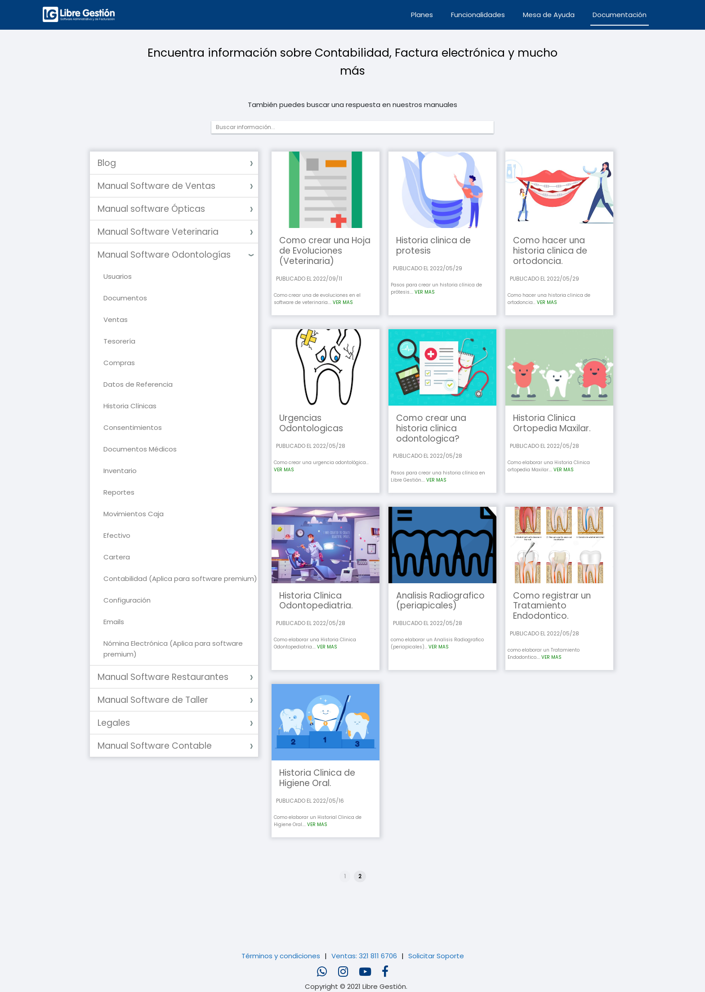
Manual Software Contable (155, 746)
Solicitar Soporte (436, 955)
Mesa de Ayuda (549, 14)
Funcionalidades (478, 14)
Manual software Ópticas (151, 209)
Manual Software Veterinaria (158, 232)
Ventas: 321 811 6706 (364, 955)
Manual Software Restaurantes (163, 677)
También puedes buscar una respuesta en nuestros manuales (352, 104)
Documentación (620, 14)
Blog (107, 163)
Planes (422, 14)
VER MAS (343, 302)
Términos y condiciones (280, 955)
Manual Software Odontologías (164, 255)
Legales (114, 723)
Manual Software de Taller (153, 700)
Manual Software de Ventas (156, 186)
